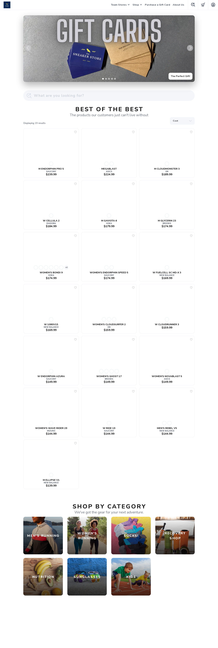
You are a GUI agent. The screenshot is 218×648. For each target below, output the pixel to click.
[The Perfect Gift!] (109, 48)
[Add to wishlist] (75, 132)
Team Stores (119, 4)
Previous (28, 48)
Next (190, 48)
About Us (178, 4)
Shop (136, 4)
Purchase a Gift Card (157, 4)
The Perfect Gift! (180, 76)
